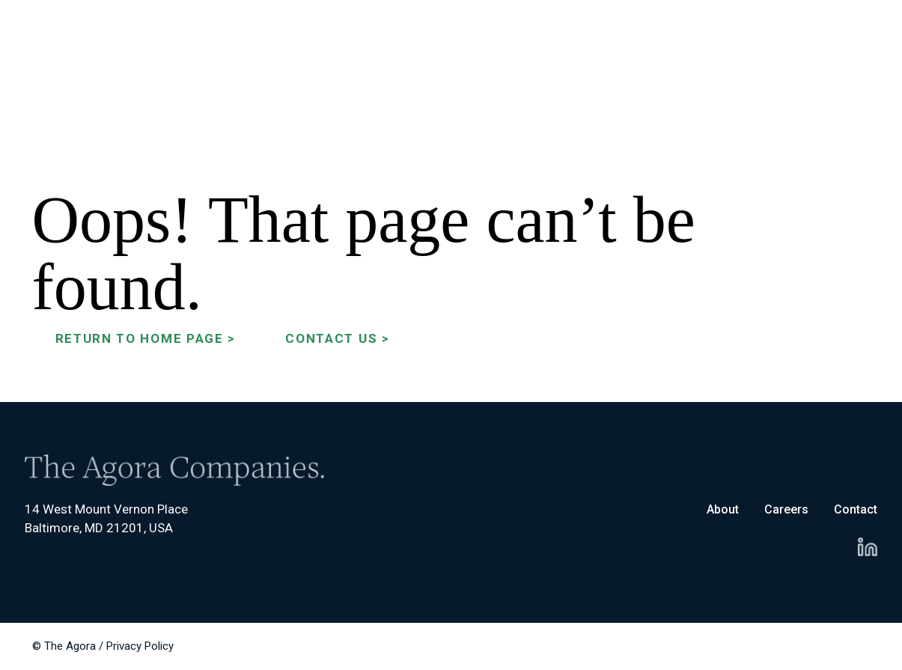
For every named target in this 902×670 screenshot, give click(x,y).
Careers (786, 509)
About (723, 509)
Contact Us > (337, 338)
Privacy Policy (140, 646)
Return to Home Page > (146, 338)
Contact (855, 509)
